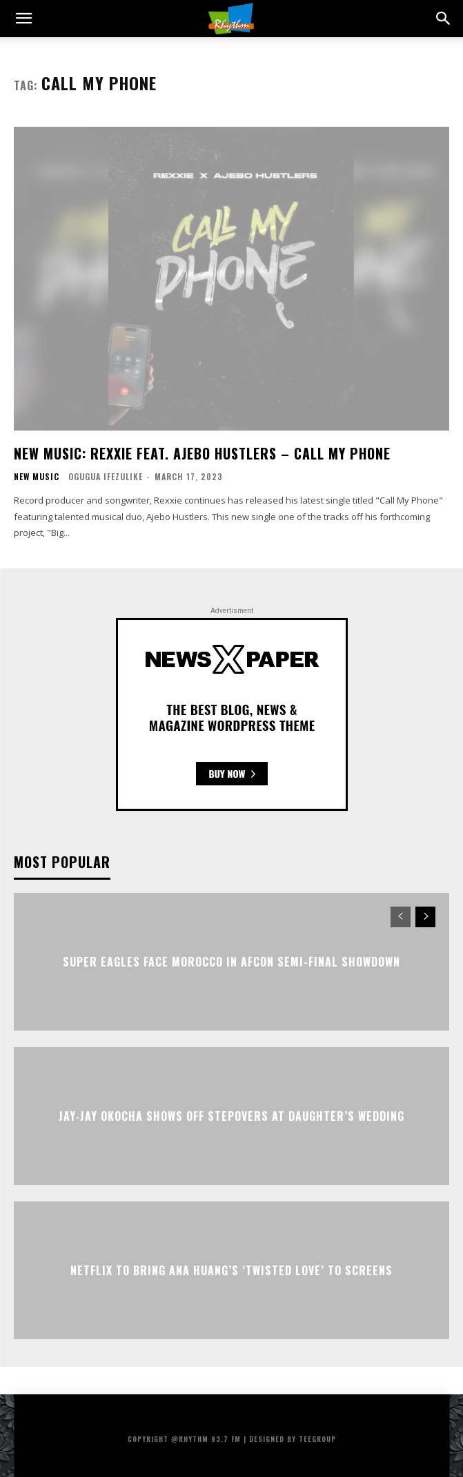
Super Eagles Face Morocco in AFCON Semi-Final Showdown (231, 961)
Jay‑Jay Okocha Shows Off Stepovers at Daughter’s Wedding (231, 1116)
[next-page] (425, 917)
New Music (36, 477)
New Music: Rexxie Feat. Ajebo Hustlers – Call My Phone (202, 453)
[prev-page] (401, 917)
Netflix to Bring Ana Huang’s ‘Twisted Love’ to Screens (231, 1270)
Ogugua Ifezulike (105, 476)
